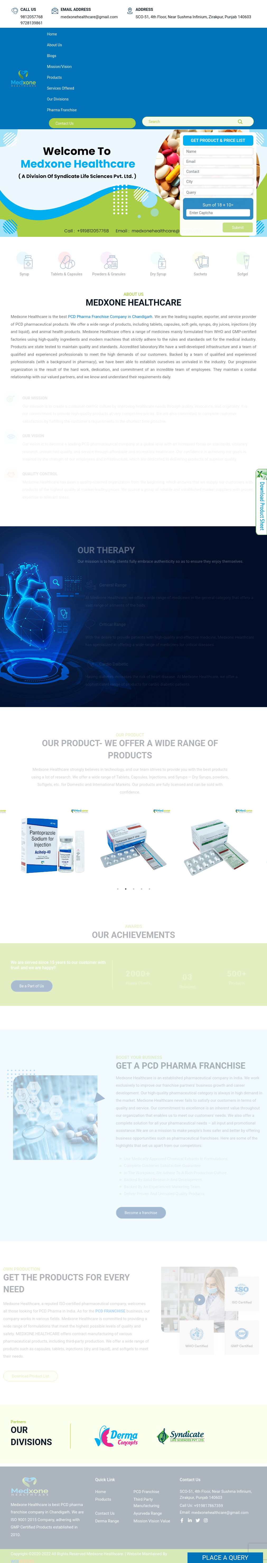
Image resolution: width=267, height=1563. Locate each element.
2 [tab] (125, 889)
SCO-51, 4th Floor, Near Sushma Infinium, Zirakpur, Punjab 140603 (193, 17)
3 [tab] (133, 889)
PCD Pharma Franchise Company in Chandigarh (110, 316)
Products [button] (54, 77)
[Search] (172, 121)
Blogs (51, 56)
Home (59, 33)
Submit (237, 227)
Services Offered (60, 88)
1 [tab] (117, 889)
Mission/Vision (59, 66)
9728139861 (32, 23)
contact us (64, 123)
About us (54, 45)
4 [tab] (141, 889)
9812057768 (32, 17)
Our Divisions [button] (58, 99)
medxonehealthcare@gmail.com (89, 17)
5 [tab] (149, 889)
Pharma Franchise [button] (62, 110)
